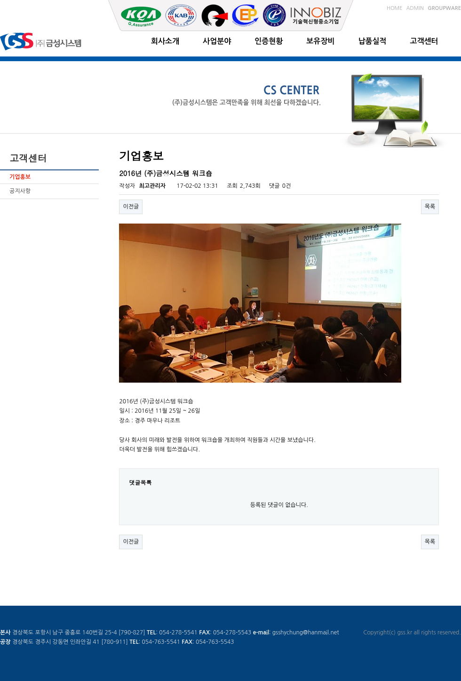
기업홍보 (20, 177)
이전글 (131, 206)
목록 (430, 206)
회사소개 (165, 41)
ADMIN (415, 8)
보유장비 (320, 41)
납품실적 (372, 41)
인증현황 (268, 41)
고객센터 (424, 41)
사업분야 (217, 41)
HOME (395, 8)
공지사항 (20, 191)
